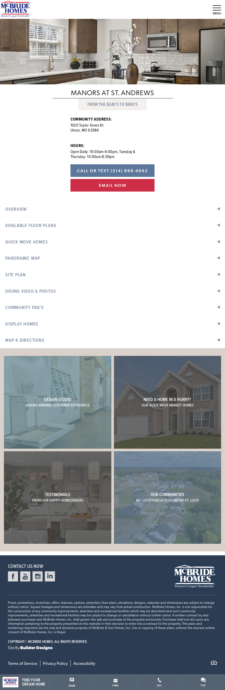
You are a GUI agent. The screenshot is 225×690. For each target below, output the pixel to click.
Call (159, 682)
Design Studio (58, 402)
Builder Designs (36, 647)
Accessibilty (84, 663)
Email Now (113, 185)
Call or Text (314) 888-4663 (112, 170)
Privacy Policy (55, 663)
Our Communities (167, 497)
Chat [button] (71, 682)
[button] (112, 209)
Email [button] (115, 683)
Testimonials (57, 497)
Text (203, 682)
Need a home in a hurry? (167, 402)
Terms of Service (22, 663)
